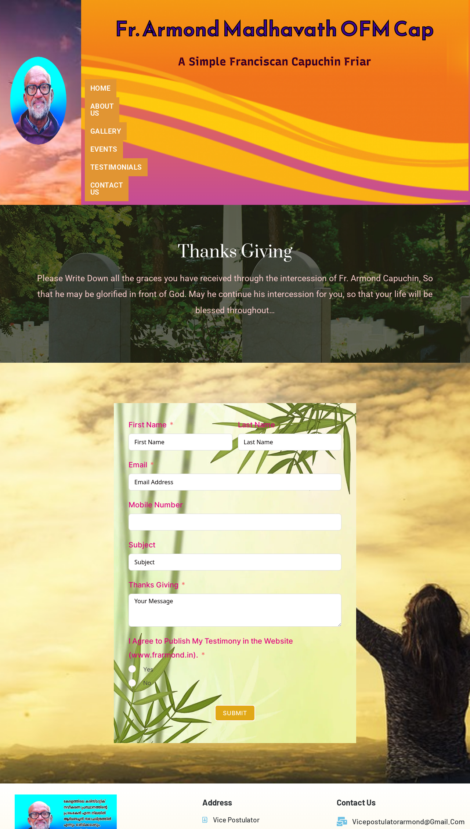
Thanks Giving (153, 481)
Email (138, 360)
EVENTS (283, 88)
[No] (132, 579)
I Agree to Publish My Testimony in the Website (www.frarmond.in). (211, 544)
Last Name (256, 320)
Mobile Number (156, 401)
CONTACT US (428, 88)
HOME (109, 88)
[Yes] (132, 565)
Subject (142, 441)
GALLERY (227, 88)
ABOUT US (165, 88)
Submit (235, 609)
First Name (148, 320)
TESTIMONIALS (351, 88)
